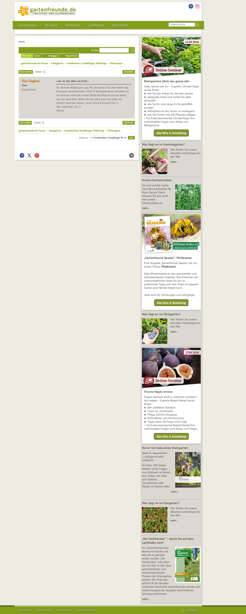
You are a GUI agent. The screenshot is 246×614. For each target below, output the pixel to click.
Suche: (95, 50)
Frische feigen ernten (158, 392)
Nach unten (26, 71)
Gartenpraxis (28, 25)
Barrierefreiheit (87, 610)
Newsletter (120, 25)
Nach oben (25, 122)
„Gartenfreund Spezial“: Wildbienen (168, 258)
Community (96, 25)
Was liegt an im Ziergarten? (160, 503)
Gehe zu (83, 137)
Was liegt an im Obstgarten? (161, 314)
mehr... (146, 599)
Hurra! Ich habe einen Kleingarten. (165, 448)
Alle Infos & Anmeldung (171, 133)
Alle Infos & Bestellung (171, 302)
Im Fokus (51, 25)
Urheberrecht (65, 610)
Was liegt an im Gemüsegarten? (163, 144)
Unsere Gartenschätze (157, 180)
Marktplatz (73, 25)
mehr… (174, 162)
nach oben (191, 610)
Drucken (128, 71)
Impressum (25, 610)
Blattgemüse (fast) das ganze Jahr (167, 81)
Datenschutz (44, 610)
